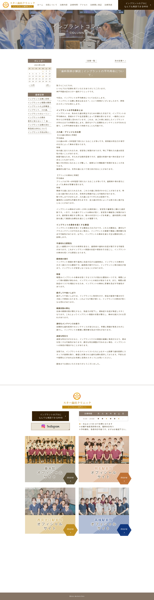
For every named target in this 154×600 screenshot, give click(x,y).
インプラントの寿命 (36, 117)
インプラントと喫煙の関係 (39, 102)
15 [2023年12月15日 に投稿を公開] (43, 76)
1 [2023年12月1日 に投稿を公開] (43, 71)
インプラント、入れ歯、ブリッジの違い (45, 110)
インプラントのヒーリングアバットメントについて (50, 113)
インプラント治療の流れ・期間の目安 (44, 124)
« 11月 (32, 85)
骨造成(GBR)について (37, 128)
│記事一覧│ (91, 60)
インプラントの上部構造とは (40, 106)
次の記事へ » (120, 60)
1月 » (48, 85)
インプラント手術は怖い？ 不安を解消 (45, 132)
